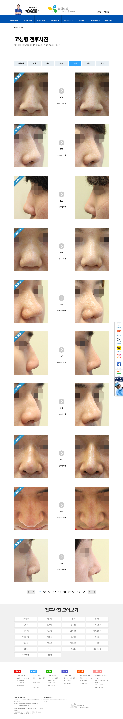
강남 (34, 63)
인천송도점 (97, 625)
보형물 (73, 649)
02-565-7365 (36, 683)
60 (83, 592)
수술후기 (81, 20)
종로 (61, 63)
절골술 (49, 655)
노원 (75, 63)
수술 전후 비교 (68, 20)
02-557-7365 (36, 685)
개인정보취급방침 (47, 697)
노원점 (49, 625)
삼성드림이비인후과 (19, 697)
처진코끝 (73, 643)
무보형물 (50, 631)
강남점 (49, 619)
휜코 (73, 619)
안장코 (49, 643)
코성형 (73, 637)
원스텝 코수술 (28, 20)
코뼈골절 (73, 631)
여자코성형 (26, 637)
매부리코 (26, 619)
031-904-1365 (83, 680)
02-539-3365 (20, 683)
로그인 (99, 12)
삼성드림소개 (14, 20)
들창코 (25, 649)
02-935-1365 (51, 681)
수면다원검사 (55, 20)
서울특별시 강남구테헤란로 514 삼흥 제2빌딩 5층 (39, 678)
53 (50, 592)
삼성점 (73, 625)
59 (78, 592)
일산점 (25, 625)
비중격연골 (26, 631)
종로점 (97, 619)
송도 (102, 63)
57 (69, 592)
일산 (88, 63)
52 (45, 592)
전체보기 (21, 63)
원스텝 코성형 (41, 20)
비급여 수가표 (35, 703)
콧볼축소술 (97, 649)
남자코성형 (97, 631)
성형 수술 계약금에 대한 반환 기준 (21, 705)
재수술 (49, 637)
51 (40, 592)
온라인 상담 (108, 20)
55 (59, 592)
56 (64, 592)
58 (73, 592)
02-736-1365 (67, 680)
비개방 (97, 643)
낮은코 (25, 643)
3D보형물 (25, 655)
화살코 (97, 637)
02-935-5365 (51, 683)
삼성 (47, 63)
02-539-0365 (20, 681)
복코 (49, 649)
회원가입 (106, 12)
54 (54, 592)
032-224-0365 (99, 685)
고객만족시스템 (95, 20)
